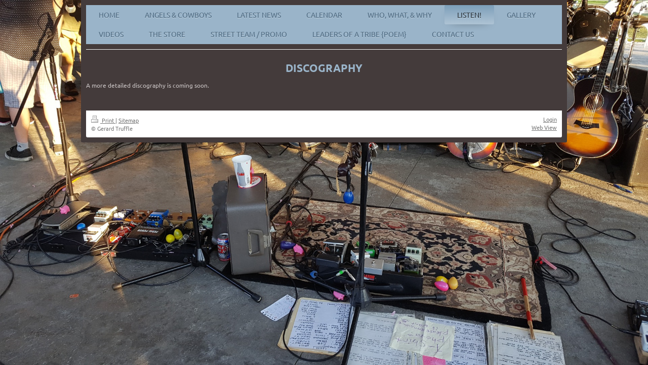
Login (550, 119)
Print (103, 120)
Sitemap (128, 120)
